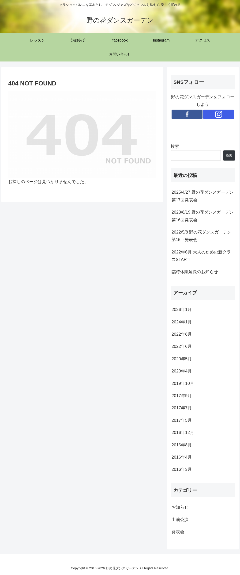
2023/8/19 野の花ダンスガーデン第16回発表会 (203, 216)
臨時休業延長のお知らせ (195, 271)
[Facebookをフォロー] (187, 114)
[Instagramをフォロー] (218, 114)
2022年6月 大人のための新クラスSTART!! (201, 256)
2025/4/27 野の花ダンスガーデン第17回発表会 (203, 196)
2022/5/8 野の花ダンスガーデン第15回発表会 (201, 236)
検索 (175, 146)
